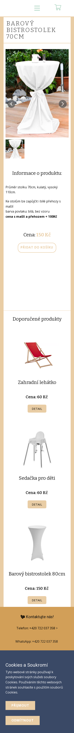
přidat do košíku (37, 247)
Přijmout (20, 705)
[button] (11, 104)
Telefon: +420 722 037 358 (36, 628)
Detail (37, 409)
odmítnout (22, 720)
